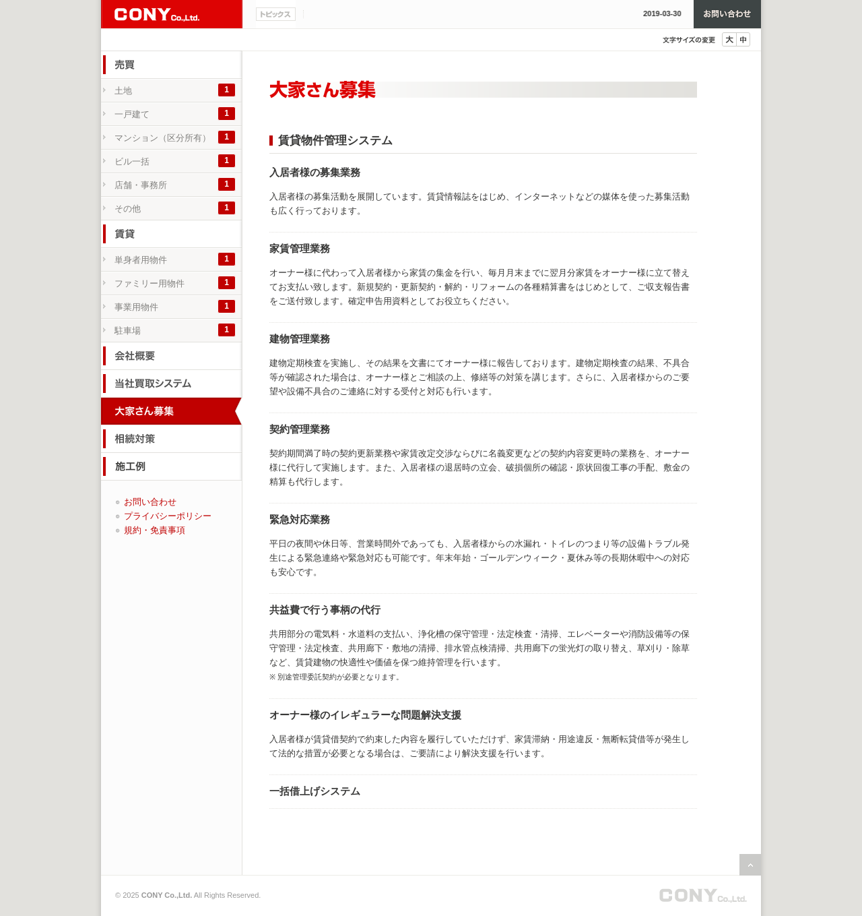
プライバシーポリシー (167, 516)
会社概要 (171, 356)
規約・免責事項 (154, 530)
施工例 (171, 466)
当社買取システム (171, 383)
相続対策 (171, 439)
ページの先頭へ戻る (750, 865)
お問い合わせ (727, 14)
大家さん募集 (171, 411)
